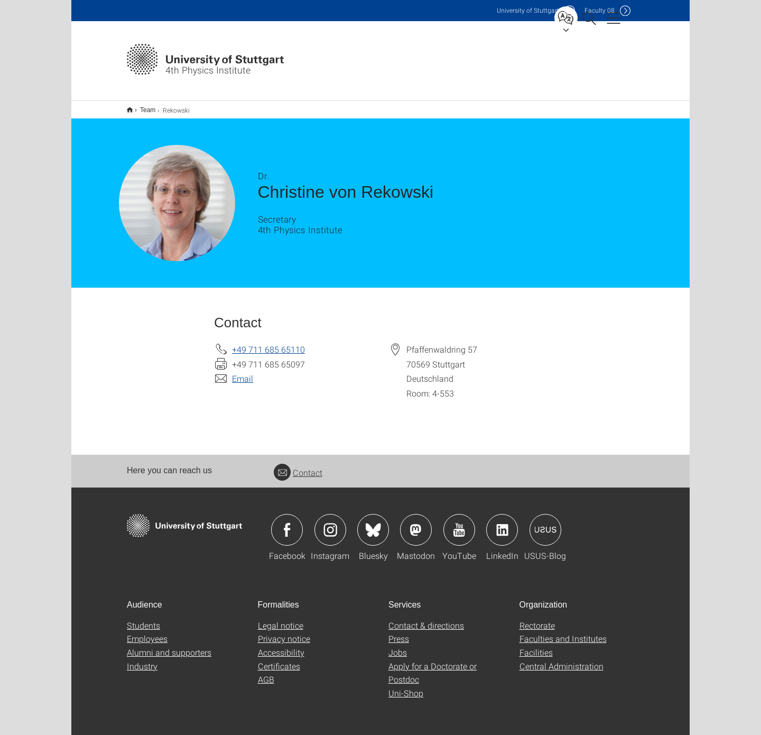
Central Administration (561, 659)
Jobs (397, 645)
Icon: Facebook (287, 523)
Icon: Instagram (330, 523)
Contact (298, 465)
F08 (599, 10)
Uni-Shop (405, 686)
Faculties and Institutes (563, 631)
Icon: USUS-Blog (545, 523)
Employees (147, 631)
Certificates (279, 659)
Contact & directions (426, 618)
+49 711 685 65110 (268, 342)
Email (242, 371)
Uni (528, 10)
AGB (266, 672)
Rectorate (537, 618)
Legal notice (280, 618)
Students (143, 618)
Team (142, 106)
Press (398, 631)
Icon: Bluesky (373, 523)
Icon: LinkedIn (502, 523)
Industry (142, 659)
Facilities (536, 645)
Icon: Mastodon (416, 523)
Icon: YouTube (459, 523)
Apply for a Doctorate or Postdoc (432, 666)
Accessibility (281, 645)
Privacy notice (284, 631)
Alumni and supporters (169, 645)
